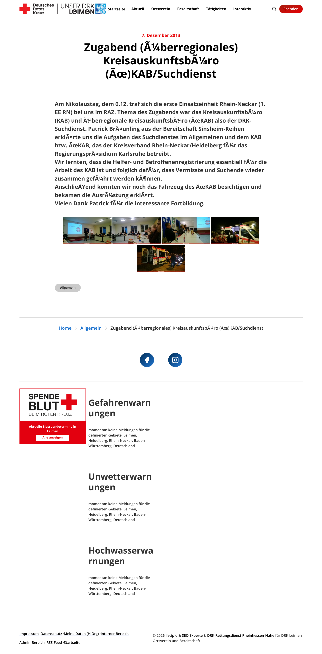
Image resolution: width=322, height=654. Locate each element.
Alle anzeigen (52, 437)
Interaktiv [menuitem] (242, 8)
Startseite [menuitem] (116, 9)
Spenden (290, 8)
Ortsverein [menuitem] (160, 8)
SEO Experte (192, 635)
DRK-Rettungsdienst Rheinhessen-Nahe (240, 635)
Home (65, 328)
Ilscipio (171, 635)
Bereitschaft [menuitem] (188, 8)
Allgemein (68, 288)
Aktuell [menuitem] (137, 8)
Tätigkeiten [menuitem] (216, 8)
